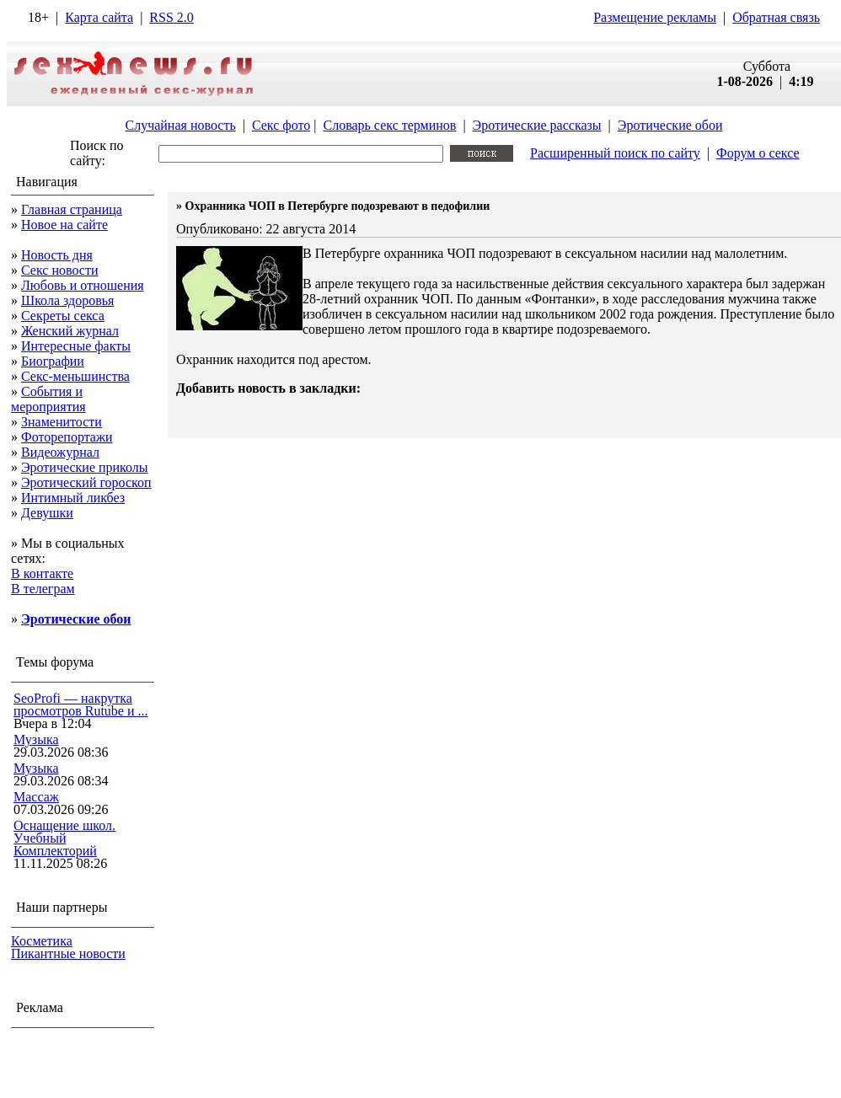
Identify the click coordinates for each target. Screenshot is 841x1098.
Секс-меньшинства (75, 376)
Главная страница (71, 209)
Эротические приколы (84, 467)
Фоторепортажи (67, 437)
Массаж (36, 797)
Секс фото (281, 125)
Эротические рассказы (537, 125)
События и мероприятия (48, 399)
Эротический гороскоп (86, 482)
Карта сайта (99, 17)
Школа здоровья (67, 300)
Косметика (41, 941)
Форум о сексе (758, 153)
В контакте (42, 573)
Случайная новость (180, 125)
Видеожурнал (60, 452)
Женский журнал (70, 331)
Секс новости (60, 270)
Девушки (47, 513)
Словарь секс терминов (389, 125)
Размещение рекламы (654, 17)
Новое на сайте (64, 224)
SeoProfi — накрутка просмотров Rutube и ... (80, 704)
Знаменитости (61, 422)
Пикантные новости (68, 953)
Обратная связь (776, 17)
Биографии (52, 361)
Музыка (36, 739)
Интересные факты (76, 346)
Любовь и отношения (82, 285)
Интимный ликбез (73, 497)
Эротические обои (670, 125)
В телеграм (43, 588)
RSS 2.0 (171, 17)
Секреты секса (62, 315)
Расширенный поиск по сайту (615, 153)
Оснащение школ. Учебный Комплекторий (64, 838)
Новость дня (57, 255)
